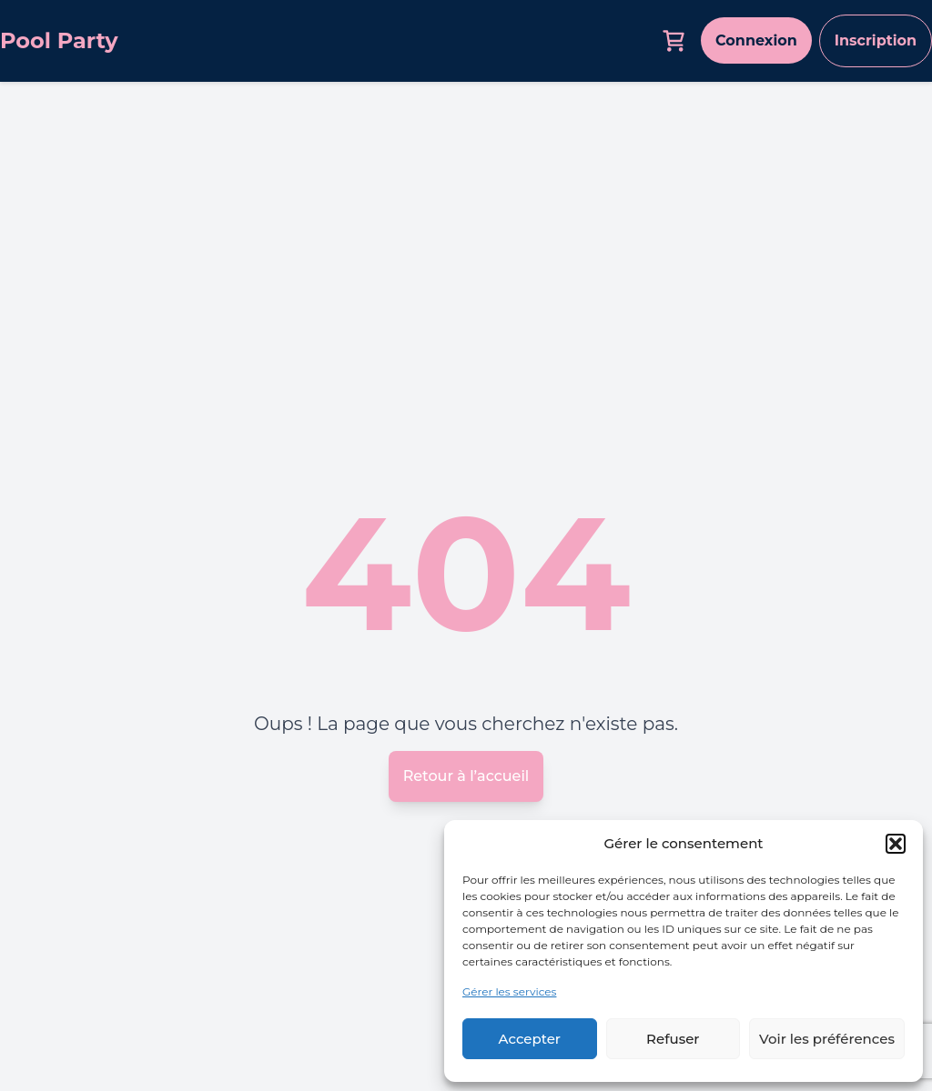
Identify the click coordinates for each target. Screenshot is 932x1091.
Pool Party (59, 40)
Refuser (672, 1038)
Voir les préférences (827, 1038)
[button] (895, 844)
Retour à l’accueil (466, 776)
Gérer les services (509, 991)
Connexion (756, 40)
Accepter (530, 1038)
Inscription (876, 40)
